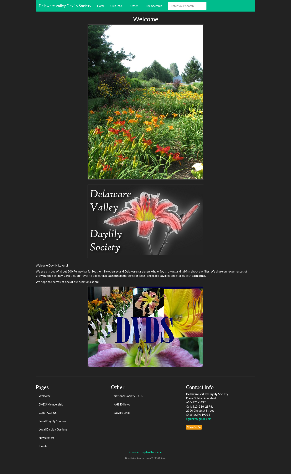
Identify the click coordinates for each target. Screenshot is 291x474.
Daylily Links (122, 412)
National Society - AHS (128, 396)
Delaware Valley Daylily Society (65, 5)
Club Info (117, 6)
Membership (154, 6)
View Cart (194, 427)
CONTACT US (48, 412)
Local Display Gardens (53, 429)
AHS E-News (122, 404)
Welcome (45, 396)
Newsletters (47, 437)
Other (135, 6)
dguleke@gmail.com (198, 418)
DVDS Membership (51, 404)
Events (43, 446)
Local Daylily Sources (52, 421)
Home (101, 6)
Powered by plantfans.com (145, 452)
